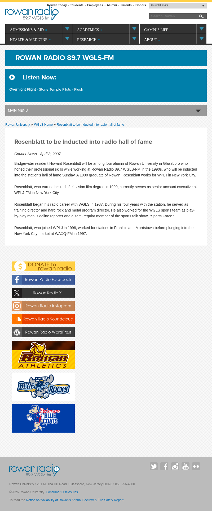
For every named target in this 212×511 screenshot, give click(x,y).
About (150, 40)
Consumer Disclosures (62, 492)
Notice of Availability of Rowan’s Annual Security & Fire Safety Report (74, 500)
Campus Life (156, 30)
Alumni (112, 5)
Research (86, 40)
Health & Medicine (28, 40)
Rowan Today (57, 5)
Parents (126, 5)
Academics (88, 30)
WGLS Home (44, 124)
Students (76, 5)
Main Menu (18, 110)
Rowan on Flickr (196, 466)
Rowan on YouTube (185, 466)
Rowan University (57, 12)
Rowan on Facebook (164, 466)
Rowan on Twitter (154, 466)
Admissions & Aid (27, 30)
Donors (140, 5)
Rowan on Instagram (175, 466)
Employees (95, 5)
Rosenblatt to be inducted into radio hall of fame (90, 124)
